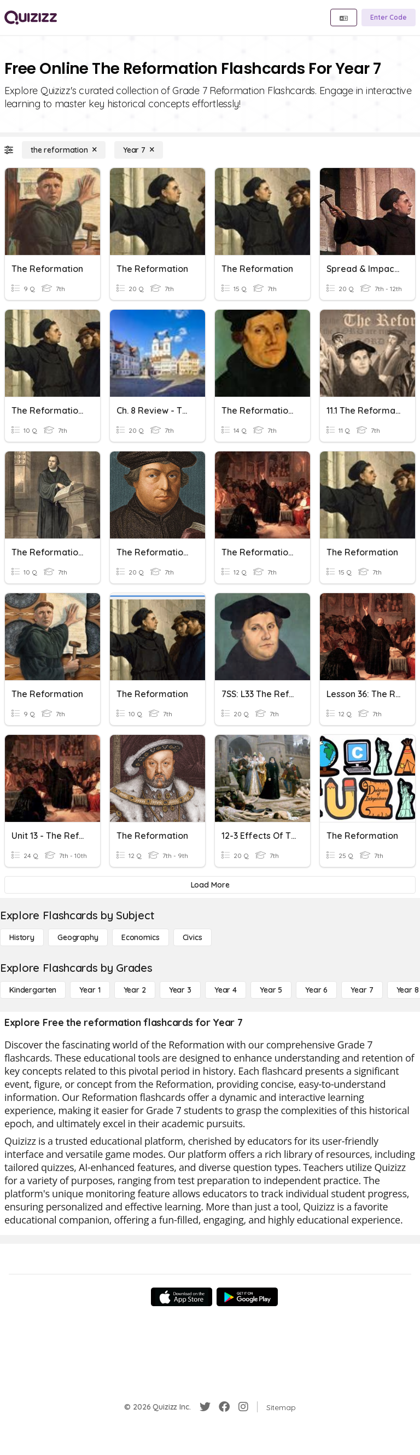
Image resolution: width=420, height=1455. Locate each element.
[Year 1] (89, 990)
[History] (22, 937)
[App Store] (181, 1297)
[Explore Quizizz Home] (30, 17)
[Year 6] (316, 990)
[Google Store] (247, 1297)
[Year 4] (225, 990)
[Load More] (210, 885)
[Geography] (78, 937)
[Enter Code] (388, 17)
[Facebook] (224, 1407)
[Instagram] (243, 1407)
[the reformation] (64, 150)
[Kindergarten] (33, 990)
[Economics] (140, 937)
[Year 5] (270, 990)
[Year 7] (138, 150)
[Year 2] (134, 990)
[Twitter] (205, 1407)
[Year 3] (180, 990)
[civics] (192, 937)
